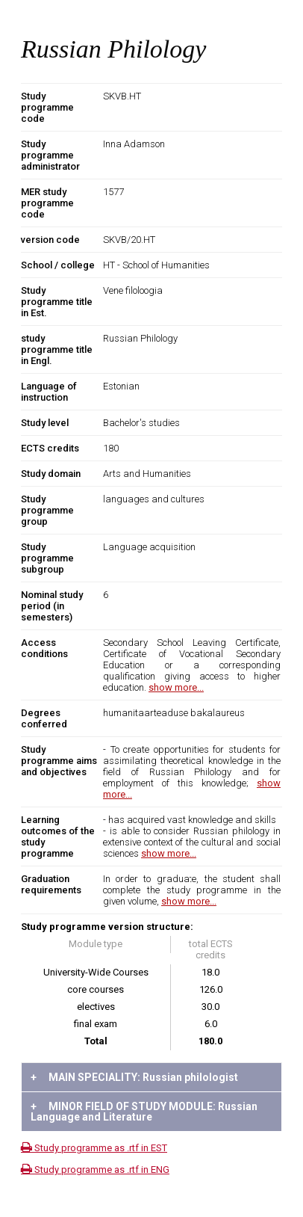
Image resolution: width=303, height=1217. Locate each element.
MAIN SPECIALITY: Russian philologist (134, 1077)
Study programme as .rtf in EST (94, 1147)
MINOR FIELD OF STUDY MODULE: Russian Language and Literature (144, 1111)
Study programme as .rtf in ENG (95, 1169)
